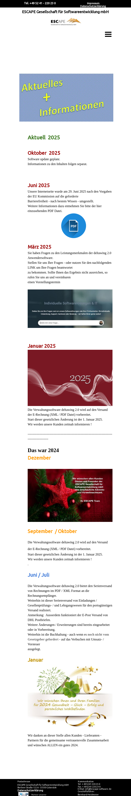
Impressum (93, 3)
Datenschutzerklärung (93, 6)
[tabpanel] (65, 415)
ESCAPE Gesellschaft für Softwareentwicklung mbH (65, 12)
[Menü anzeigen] (108, 34)
